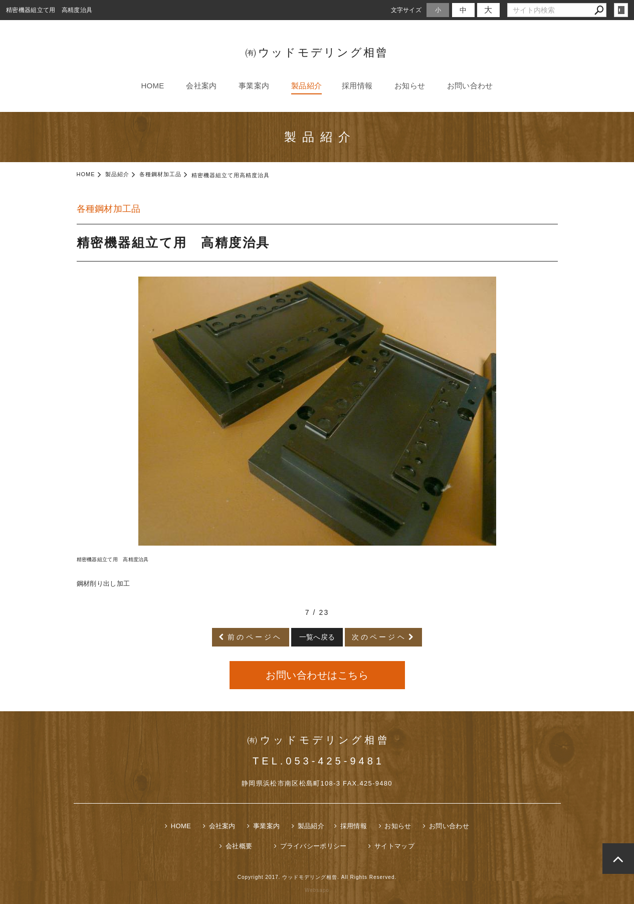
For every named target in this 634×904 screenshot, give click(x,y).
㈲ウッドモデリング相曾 (316, 52)
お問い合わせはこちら (317, 675)
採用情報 (357, 85)
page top (618, 858)
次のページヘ (379, 637)
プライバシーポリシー (313, 846)
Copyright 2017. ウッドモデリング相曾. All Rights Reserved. (317, 877)
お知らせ (409, 85)
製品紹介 (306, 85)
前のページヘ (255, 637)
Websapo (317, 890)
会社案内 (201, 85)
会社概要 (239, 846)
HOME (152, 85)
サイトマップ (394, 846)
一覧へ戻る (317, 637)
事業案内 (254, 85)
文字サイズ (406, 10)
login (621, 10)
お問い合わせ (470, 85)
